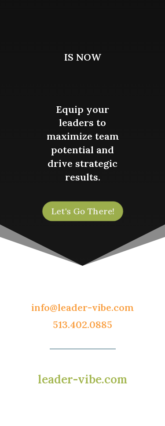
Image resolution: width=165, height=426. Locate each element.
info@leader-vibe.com (82, 307)
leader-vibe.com (82, 379)
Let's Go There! (82, 211)
